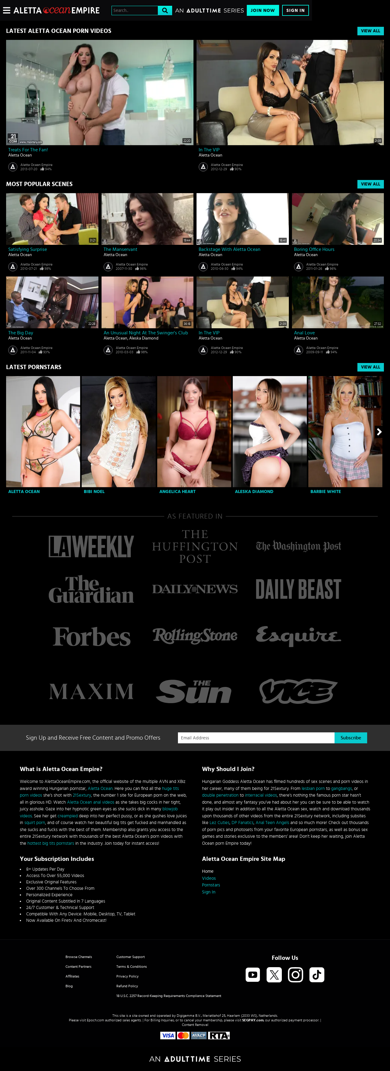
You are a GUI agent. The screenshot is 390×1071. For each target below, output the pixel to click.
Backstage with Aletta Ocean (230, 249)
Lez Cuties (219, 822)
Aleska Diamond (143, 338)
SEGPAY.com (253, 1020)
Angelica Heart (177, 491)
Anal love (304, 332)
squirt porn (34, 822)
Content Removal (195, 1025)
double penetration (220, 795)
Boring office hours (314, 249)
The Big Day (20, 332)
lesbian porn (313, 788)
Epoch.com (95, 1020)
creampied (68, 816)
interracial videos (261, 795)
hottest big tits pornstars (50, 843)
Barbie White (325, 491)
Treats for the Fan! (28, 149)
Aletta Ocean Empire (36, 165)
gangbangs (341, 788)
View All (370, 31)
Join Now (263, 10)
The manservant (120, 249)
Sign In (295, 10)
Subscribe (351, 737)
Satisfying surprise (27, 249)
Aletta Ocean (20, 155)
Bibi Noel (94, 491)
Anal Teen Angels (272, 822)
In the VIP (209, 149)
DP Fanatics (243, 822)
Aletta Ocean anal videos (90, 802)
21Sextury (82, 795)
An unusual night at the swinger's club (146, 332)
